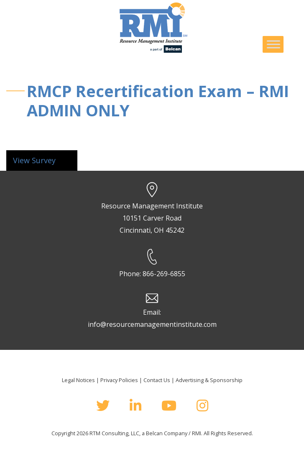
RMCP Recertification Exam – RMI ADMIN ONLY (158, 100)
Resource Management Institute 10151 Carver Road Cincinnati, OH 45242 (152, 218)
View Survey (34, 160)
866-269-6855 (164, 273)
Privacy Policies (119, 380)
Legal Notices (78, 380)
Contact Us (156, 380)
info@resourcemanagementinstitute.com (152, 324)
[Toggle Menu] (273, 44)
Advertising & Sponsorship (209, 380)
